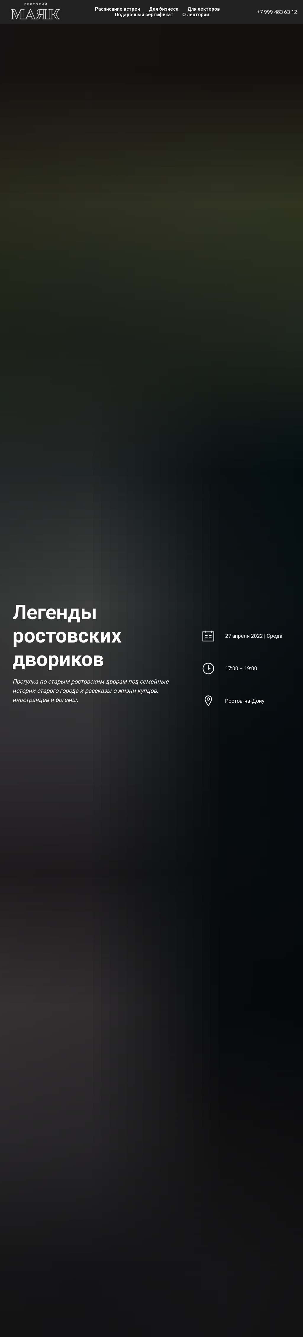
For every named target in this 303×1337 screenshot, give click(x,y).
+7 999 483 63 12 (277, 12)
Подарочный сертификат (144, 14)
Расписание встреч (117, 9)
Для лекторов (203, 9)
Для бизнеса (163, 9)
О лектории (195, 14)
